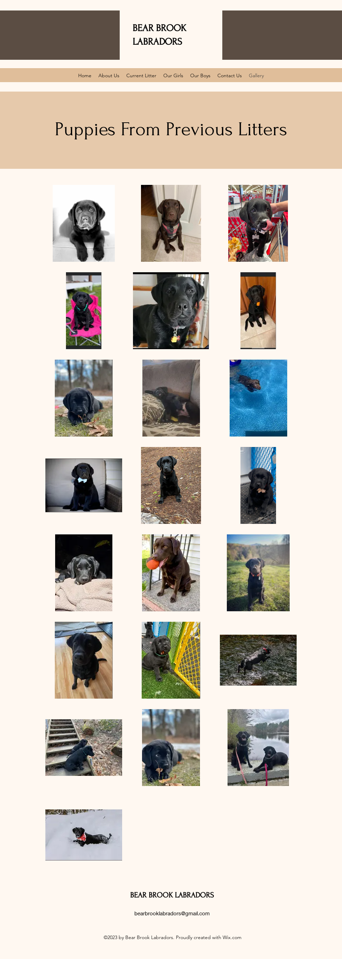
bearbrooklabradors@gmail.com (172, 913)
